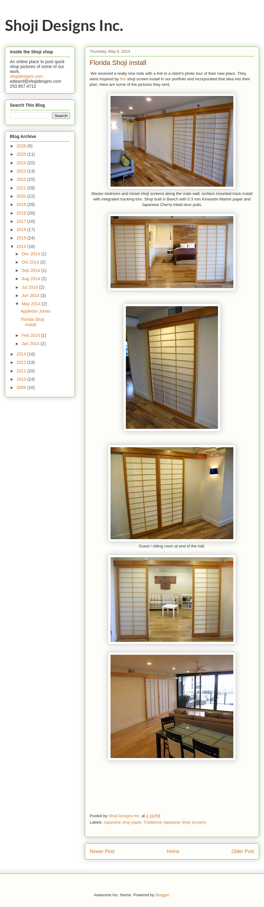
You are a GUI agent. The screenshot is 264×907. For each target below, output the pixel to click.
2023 (22, 171)
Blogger (162, 895)
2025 (22, 154)
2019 (22, 204)
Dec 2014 (31, 253)
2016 (22, 229)
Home (173, 851)
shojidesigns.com (26, 76)
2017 (22, 221)
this (123, 79)
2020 (22, 196)
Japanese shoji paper (123, 822)
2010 (22, 379)
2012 (22, 362)
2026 (22, 145)
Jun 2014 (31, 295)
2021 (22, 187)
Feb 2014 (31, 335)
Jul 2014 (30, 287)
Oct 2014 (30, 262)
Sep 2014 (31, 270)
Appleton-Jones (35, 311)
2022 (22, 179)
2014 (22, 246)
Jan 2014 (31, 343)
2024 (22, 162)
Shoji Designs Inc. (64, 25)
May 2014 (31, 303)
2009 (22, 387)
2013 (22, 354)
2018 (22, 213)
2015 (22, 237)
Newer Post (102, 851)
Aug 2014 (31, 278)
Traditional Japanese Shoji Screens (174, 822)
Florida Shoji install (33, 322)
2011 (22, 370)
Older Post (242, 851)
